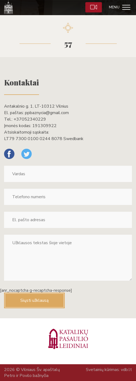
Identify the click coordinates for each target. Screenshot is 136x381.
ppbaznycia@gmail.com (47, 113)
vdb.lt (126, 370)
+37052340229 (30, 119)
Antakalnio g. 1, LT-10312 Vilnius (36, 106)
